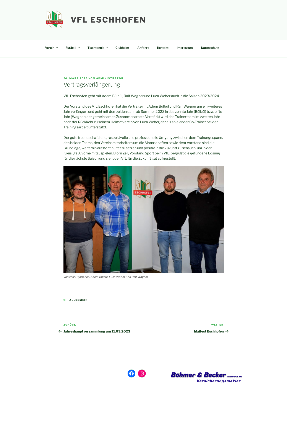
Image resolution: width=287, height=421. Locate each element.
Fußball (73, 47)
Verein (51, 47)
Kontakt (163, 47)
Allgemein (78, 299)
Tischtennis (98, 47)
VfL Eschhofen (108, 20)
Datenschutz (210, 47)
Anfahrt (143, 47)
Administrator (110, 78)
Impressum (185, 47)
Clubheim (122, 47)
